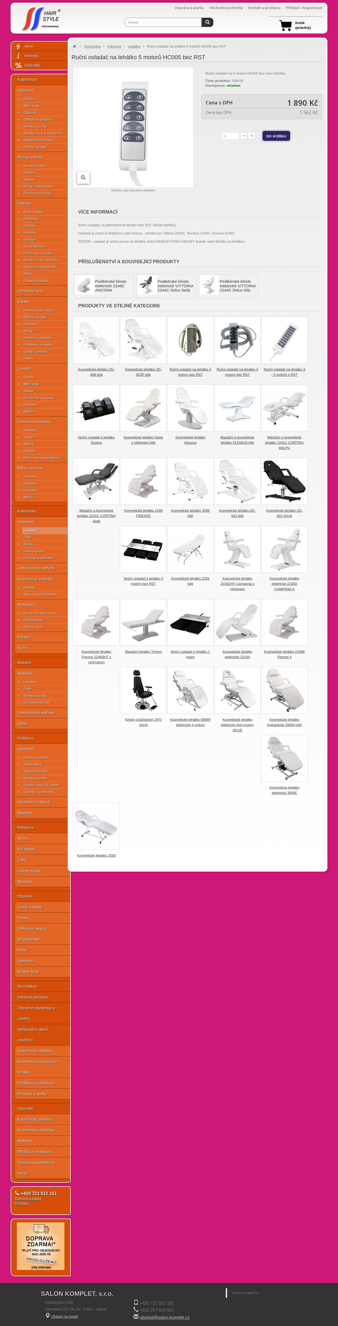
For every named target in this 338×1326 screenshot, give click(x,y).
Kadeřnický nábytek (35, 1050)
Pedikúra (25, 738)
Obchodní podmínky (226, 8)
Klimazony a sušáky (39, 398)
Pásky (23, 918)
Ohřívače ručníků (37, 703)
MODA (29, 412)
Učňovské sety (31, 291)
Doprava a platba (189, 8)
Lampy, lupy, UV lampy (41, 785)
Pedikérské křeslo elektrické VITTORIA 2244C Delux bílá (238, 285)
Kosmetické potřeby (35, 579)
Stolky (28, 391)
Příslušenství (33, 620)
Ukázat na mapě (64, 1316)
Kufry (22, 648)
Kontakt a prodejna (264, 8)
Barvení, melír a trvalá (40, 260)
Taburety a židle (36, 771)
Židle (27, 537)
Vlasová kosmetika (34, 421)
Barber (24, 301)
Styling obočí (33, 627)
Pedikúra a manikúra (36, 1083)
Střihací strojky (35, 147)
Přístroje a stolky (32, 1094)
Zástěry (29, 226)
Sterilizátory (33, 764)
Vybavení (26, 90)
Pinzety (29, 588)
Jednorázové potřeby (40, 267)
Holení (29, 359)
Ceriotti (24, 368)
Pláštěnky (31, 219)
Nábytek (25, 673)
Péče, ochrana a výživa (41, 458)
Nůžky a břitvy (30, 157)
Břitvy (28, 331)
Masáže (24, 662)
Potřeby (24, 203)
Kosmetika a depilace (36, 1130)
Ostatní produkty (36, 281)
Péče (22, 950)
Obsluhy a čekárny (38, 120)
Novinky (27, 55)
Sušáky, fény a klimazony (43, 133)
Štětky (28, 274)
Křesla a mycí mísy (38, 310)
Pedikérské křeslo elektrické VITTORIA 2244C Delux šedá (175, 285)
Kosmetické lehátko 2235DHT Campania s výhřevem (237, 583)
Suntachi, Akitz (35, 166)
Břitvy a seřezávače (39, 186)
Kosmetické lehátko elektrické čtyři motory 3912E (237, 725)
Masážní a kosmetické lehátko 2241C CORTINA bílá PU (284, 442)
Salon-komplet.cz (245, 1293)
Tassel (29, 437)
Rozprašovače (35, 246)
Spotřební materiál (34, 802)
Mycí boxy (31, 106)
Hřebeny (30, 233)
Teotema (30, 430)
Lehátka (30, 531)
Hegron (29, 451)
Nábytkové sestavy (38, 140)
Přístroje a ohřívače (39, 558)
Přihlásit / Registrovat (304, 8)
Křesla (29, 99)
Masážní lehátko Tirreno (143, 652)
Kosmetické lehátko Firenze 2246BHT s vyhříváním (96, 657)
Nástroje (25, 813)
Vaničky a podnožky (39, 792)
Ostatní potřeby (35, 352)
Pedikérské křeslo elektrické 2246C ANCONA (110, 285)
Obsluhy (30, 405)
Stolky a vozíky (35, 126)
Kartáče (30, 240)
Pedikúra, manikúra (35, 1151)
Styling (29, 444)
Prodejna (22, 1203)
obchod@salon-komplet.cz (165, 1317)
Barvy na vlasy (31, 468)
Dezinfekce (27, 986)
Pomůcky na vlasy (37, 253)
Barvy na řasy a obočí (40, 613)
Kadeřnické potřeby (35, 1119)
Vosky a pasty (30, 907)
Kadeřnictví (27, 79)
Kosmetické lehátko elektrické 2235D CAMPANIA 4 (284, 583)
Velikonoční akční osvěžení (32, 1034)
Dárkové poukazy (32, 997)
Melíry (28, 497)
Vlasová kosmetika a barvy (36, 1167)
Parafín (24, 637)
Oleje (22, 723)
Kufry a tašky (34, 212)
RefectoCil (27, 604)
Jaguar (29, 180)
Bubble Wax (28, 971)
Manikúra (25, 827)
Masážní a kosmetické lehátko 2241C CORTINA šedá (96, 516)
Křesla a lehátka (36, 758)
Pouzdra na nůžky (37, 193)
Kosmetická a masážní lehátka (38, 1066)
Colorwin (30, 490)
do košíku (276, 135)
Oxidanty (30, 484)
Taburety (30, 113)
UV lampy (26, 849)
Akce (24, 46)
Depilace (25, 896)
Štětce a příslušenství (40, 595)
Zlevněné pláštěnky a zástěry (36, 1013)
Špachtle (25, 961)
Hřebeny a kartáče (38, 338)
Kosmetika (26, 511)
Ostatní (29, 173)
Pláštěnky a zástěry (39, 345)
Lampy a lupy (34, 551)
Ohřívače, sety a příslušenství (32, 933)
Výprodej (27, 65)
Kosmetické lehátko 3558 (96, 855)
